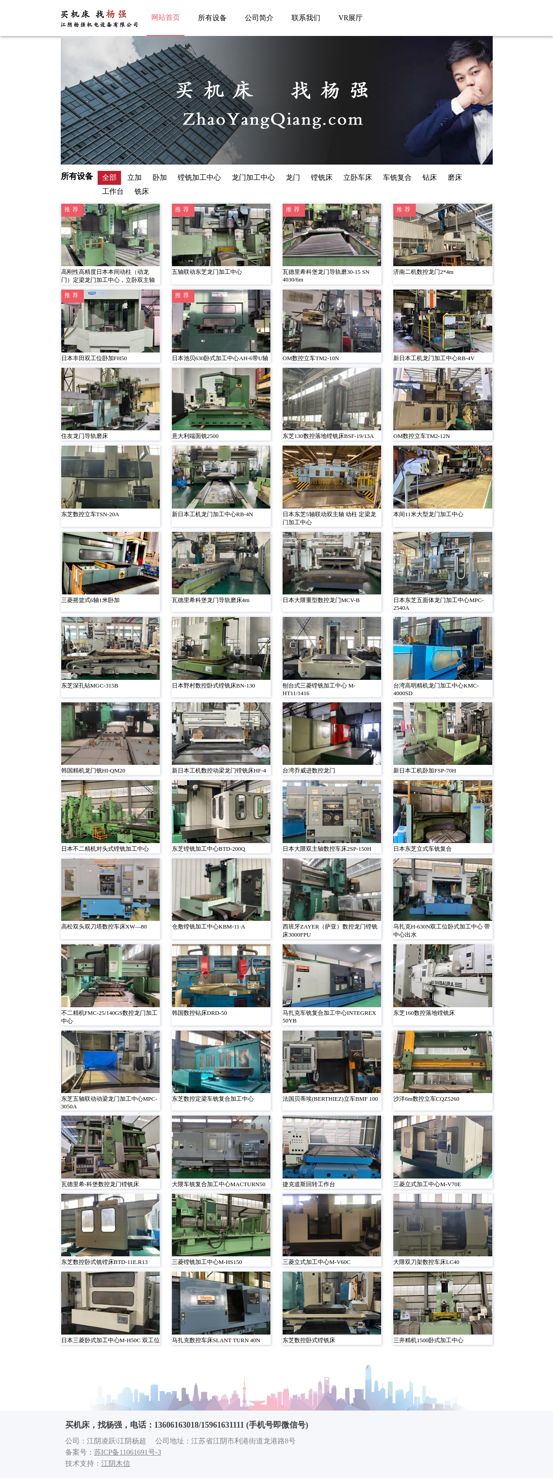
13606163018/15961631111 (199, 1424)
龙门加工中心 (253, 177)
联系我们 (306, 18)
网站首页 (165, 17)
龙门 (293, 177)
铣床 (142, 191)
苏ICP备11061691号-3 (128, 1452)
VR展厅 (350, 18)
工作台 (113, 191)
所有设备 (212, 18)
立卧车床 (357, 177)
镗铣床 (322, 177)
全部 (109, 177)
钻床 (430, 177)
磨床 (455, 177)
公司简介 (259, 18)
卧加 (160, 177)
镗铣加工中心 (199, 177)
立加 (134, 177)
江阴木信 (115, 1463)
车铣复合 (397, 177)
